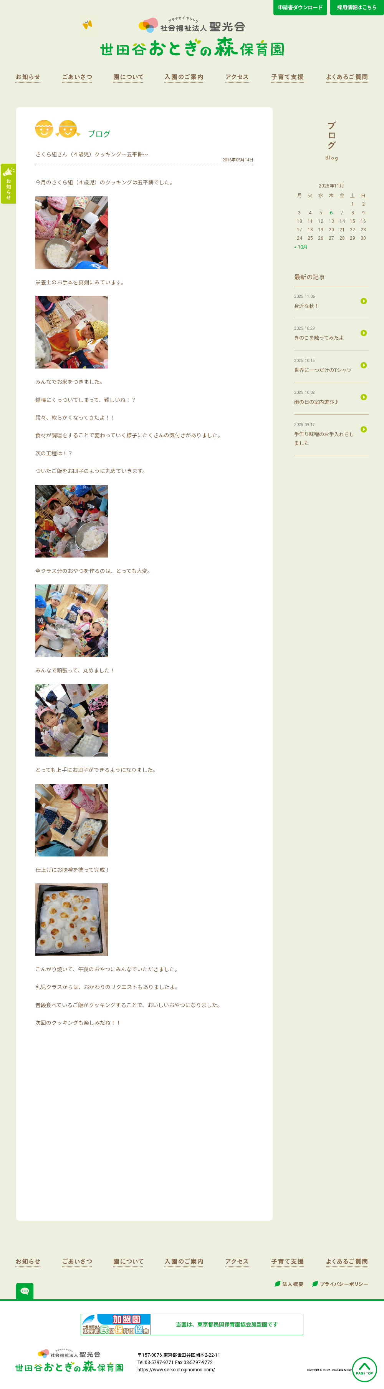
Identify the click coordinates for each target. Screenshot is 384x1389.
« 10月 (301, 247)
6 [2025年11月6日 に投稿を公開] (331, 213)
